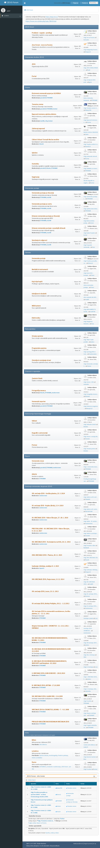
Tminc (92, 275)
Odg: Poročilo (87, 701)
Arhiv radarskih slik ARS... (90, 297)
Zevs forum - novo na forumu (42, 45)
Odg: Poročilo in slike (89, 545)
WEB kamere (36, 306)
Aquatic (41, 568)
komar (55, 109)
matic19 (86, 747)
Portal (34, 76)
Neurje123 (89, 408)
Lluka (86, 134)
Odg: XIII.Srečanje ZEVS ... (91, 643)
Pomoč (81, 843)
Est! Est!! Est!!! (88, 511)
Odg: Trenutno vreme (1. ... (91, 108)
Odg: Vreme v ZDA (89, 382)
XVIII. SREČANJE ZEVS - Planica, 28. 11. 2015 (47, 555)
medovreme (56, 393)
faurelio (48, 833)
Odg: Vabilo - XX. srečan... (90, 521)
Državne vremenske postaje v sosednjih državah (48, 228)
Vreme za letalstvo (37, 758)
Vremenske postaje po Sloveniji (43, 193)
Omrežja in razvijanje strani (41, 360)
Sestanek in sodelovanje (54, 767)
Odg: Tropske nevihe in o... (91, 144)
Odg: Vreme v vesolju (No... (91, 436)
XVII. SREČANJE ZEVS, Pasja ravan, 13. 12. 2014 (48, 579)
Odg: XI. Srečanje (88, 667)
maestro (87, 535)
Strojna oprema (37, 336)
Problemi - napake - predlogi (42, 33)
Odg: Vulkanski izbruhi (90, 424)
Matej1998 (88, 110)
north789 (92, 311)
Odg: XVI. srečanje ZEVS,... (91, 594)
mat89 (42, 121)
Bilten (34, 740)
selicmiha (88, 691)
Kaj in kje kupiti (37, 282)
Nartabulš (86, 548)
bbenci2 (90, 263)
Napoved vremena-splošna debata (44, 114)
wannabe (86, 384)
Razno (34, 762)
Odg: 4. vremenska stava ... (91, 467)
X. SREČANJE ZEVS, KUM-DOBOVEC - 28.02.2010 (48, 673)
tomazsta (86, 40)
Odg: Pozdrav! (88, 769)
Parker (62, 818)
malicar (52, 833)
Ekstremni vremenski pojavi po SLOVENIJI (46, 93)
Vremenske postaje (38, 258)
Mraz (85, 759)
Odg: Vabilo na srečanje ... (91, 533)
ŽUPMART (91, 715)
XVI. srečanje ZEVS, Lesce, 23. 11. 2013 (45, 591)
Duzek (87, 560)
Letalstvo (35, 751)
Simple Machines (41, 843)
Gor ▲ (94, 843)
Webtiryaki (76, 843)
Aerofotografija (53, 755)
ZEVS (33, 64)
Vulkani (34, 421)
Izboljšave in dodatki (39, 294)
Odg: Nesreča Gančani (90, 757)
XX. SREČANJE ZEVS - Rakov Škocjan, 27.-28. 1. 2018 (50, 518)
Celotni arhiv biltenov (89, 745)
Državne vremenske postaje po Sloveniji (46, 216)
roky (46, 121)
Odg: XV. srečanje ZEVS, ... (91, 606)
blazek (41, 144)
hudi (89, 70)
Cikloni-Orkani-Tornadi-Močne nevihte (45, 140)
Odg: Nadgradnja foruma (90, 49)
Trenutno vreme (37, 104)
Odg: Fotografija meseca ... (91, 394)
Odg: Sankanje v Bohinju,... (91, 570)
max (93, 247)
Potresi (34, 445)
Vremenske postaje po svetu (42, 204)
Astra (85, 657)
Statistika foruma (34, 816)
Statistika (35, 164)
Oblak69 (87, 499)
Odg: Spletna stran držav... (91, 209)
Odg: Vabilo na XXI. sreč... (90, 497)
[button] (25, 3)
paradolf (43, 98)
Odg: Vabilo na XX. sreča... (91, 509)
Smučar (87, 439)
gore (90, 82)
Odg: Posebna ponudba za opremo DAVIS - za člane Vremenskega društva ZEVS (39, 795)
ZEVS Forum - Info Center (36, 776)
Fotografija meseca (39, 391)
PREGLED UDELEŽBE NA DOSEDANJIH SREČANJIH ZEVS (50, 722)
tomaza (87, 596)
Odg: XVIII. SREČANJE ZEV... (91, 557)
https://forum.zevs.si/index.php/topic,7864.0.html (41, 21)
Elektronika (36, 318)
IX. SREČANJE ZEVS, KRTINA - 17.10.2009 (46, 685)
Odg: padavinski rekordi (90, 156)
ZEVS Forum (11, 2)
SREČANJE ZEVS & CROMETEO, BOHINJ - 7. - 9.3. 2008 (50, 710)
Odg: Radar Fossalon (89, 233)
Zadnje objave (31, 780)
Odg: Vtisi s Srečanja (89, 655)
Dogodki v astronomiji (39, 433)
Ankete (34, 474)
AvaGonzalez (93, 354)
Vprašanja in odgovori (39, 240)
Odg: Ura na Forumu (89, 37)
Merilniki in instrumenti (40, 269)
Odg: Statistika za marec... (91, 168)
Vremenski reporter (39, 401)
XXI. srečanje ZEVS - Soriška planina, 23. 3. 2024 (48, 493)
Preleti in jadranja (63, 755)
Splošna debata (43, 755)
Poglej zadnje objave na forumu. (37, 823)
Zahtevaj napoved (38, 129)
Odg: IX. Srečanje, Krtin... (90, 689)
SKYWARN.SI (42, 767)
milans (57, 833)
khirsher (87, 396)
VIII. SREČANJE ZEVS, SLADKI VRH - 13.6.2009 (47, 696)
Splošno (35, 153)
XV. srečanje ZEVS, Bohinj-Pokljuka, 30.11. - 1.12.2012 (50, 604)
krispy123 (88, 52)
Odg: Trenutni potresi (89, 448)
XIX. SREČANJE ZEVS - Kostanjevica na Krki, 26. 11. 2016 (51, 542)
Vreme (89, 366)
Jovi (96, 618)
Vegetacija (35, 177)
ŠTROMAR (49, 98)
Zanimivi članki (37, 378)
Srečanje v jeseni (88, 618)
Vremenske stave (38, 461)
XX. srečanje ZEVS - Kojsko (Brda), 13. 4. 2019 (47, 506)
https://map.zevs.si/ (52, 17)
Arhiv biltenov (43, 744)
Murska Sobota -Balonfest (91, 132)
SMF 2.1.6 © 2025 (31, 843)
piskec (92, 342)
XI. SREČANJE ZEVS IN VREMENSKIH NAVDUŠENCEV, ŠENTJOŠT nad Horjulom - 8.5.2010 (49, 662)
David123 (88, 146)
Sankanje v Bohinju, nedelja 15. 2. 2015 (45, 566)
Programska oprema (39, 348)
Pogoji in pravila (88, 843)
